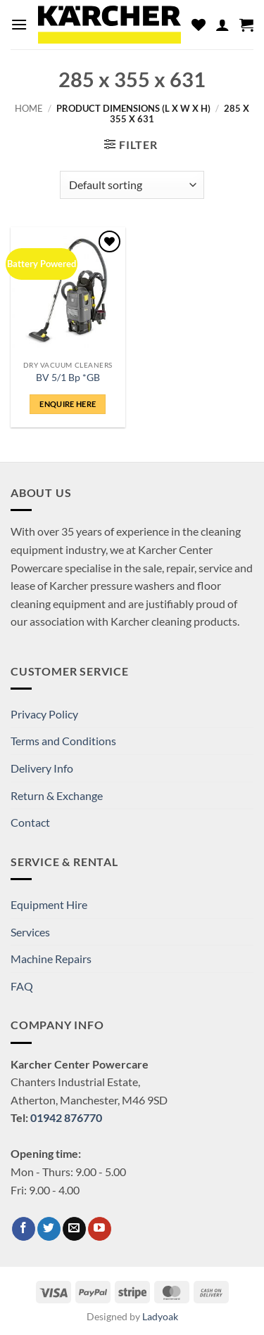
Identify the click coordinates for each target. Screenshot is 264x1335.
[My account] (222, 24)
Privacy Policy (44, 714)
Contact (30, 822)
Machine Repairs (51, 958)
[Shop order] (132, 185)
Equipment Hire (49, 904)
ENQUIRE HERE (67, 403)
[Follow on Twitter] (49, 1229)
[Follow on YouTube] (99, 1229)
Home (29, 108)
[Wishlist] (198, 24)
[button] (19, 24)
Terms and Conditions (63, 740)
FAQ (22, 986)
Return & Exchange (57, 795)
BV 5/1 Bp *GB (68, 377)
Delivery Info (42, 768)
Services (30, 932)
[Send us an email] (74, 1229)
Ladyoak (160, 1316)
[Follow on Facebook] (23, 1229)
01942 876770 (66, 1117)
